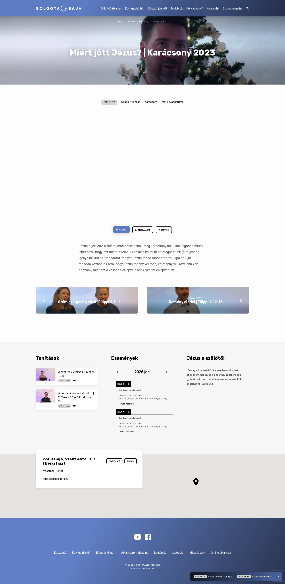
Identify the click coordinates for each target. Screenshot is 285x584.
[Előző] (117, 372)
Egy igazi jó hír (81, 552)
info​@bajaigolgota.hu (55, 485)
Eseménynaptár (232, 8)
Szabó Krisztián (130, 102)
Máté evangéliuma (173, 102)
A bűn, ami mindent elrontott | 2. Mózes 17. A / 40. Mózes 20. (76, 397)
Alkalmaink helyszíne (134, 552)
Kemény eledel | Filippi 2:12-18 (196, 303)
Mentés (168, 230)
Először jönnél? (157, 8)
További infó (126, 460)
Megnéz (116, 230)
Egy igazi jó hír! (134, 8)
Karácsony (143, 21)
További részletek (126, 403)
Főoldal (116, 21)
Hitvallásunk (197, 552)
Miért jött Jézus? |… (162, 21)
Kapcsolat (212, 8)
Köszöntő (60, 552)
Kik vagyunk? (194, 8)
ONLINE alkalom (111, 8)
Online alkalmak (221, 552)
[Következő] (167, 372)
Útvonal (129, 469)
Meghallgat (142, 230)
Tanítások (177, 8)
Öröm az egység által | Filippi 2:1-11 (89, 303)
